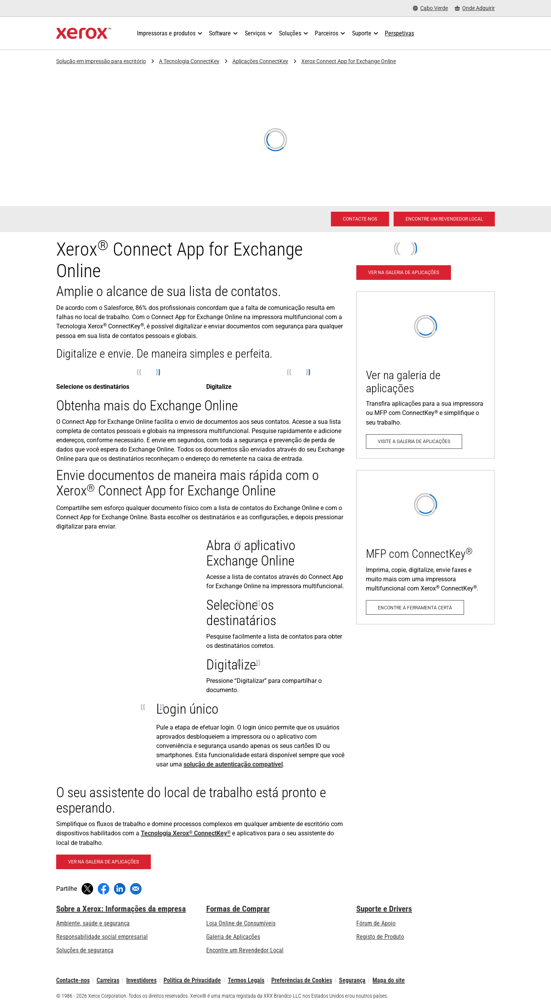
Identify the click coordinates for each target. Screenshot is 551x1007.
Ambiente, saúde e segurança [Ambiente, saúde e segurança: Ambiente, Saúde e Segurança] (93, 923)
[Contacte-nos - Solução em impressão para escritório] (360, 219)
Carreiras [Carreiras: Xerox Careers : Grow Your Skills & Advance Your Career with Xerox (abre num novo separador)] (108, 980)
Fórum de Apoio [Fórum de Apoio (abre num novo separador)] (376, 923)
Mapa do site (388, 980)
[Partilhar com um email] (136, 889)
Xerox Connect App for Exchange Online (348, 61)
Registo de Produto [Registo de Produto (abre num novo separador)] (380, 936)
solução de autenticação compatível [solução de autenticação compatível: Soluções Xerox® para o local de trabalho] (233, 764)
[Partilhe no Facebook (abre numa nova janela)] (103, 889)
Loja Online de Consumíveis (241, 923)
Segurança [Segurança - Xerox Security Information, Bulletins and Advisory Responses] (352, 980)
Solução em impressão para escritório (101, 61)
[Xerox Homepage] (83, 33)
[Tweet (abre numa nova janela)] (87, 889)
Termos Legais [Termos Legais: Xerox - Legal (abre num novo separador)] (246, 980)
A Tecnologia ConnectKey (189, 61)
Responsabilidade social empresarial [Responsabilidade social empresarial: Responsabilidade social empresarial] (102, 936)
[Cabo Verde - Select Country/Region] (430, 8)
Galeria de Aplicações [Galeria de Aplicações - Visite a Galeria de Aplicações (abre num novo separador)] (233, 936)
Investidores (141, 980)
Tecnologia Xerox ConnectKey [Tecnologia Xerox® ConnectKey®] (185, 833)
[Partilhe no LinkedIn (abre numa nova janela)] (120, 889)
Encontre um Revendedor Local (245, 950)
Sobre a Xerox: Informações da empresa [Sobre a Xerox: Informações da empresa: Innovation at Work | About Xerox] (121, 908)
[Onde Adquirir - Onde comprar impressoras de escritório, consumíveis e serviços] (475, 8)
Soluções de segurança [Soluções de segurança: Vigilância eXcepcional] (85, 950)
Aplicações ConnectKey (260, 61)
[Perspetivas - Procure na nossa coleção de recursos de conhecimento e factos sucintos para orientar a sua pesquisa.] (399, 33)
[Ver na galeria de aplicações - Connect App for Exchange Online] (103, 862)
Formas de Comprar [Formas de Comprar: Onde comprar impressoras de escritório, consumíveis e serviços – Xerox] (238, 908)
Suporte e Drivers (384, 908)
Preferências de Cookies (301, 980)
